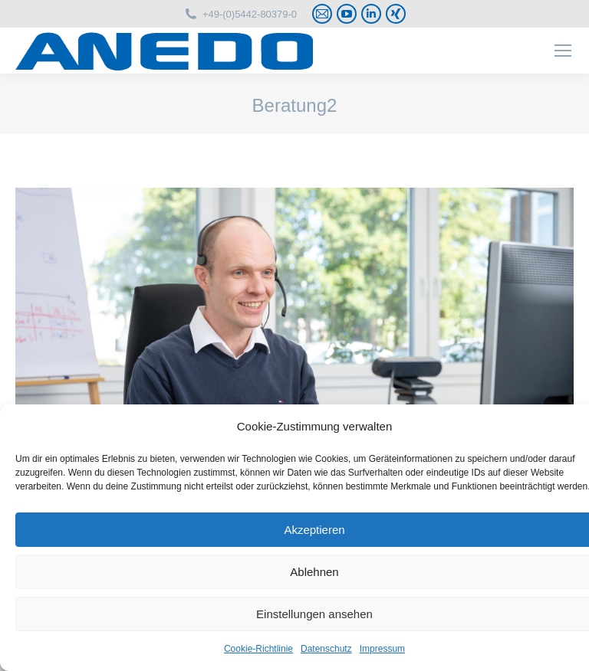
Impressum (382, 648)
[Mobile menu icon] (563, 50)
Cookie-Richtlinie (258, 648)
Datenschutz (326, 648)
